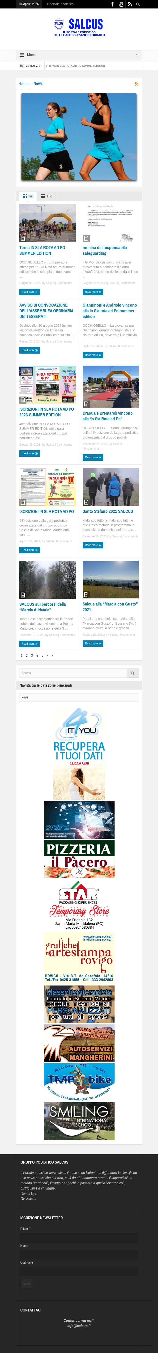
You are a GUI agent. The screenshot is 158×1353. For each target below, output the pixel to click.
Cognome (26, 1262)
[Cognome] (79, 1271)
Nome (24, 1246)
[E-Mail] (79, 1238)
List (45, 196)
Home (22, 83)
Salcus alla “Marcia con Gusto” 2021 (110, 606)
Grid (27, 196)
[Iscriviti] (26, 1283)
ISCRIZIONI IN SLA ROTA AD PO (46, 511)
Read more (30, 292)
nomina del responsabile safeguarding (105, 250)
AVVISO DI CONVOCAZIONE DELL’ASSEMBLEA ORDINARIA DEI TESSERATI (46, 310)
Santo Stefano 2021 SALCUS (108, 511)
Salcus (50, 283)
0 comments (64, 283)
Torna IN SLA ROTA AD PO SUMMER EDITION (77, 65)
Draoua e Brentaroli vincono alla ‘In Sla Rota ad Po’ (108, 416)
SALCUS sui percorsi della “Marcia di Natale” (42, 607)
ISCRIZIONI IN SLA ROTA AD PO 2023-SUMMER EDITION (46, 412)
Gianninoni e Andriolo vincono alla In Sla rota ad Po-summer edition (110, 310)
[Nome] (79, 1254)
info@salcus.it (79, 1325)
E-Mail (25, 1228)
